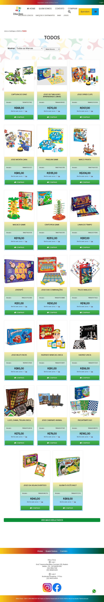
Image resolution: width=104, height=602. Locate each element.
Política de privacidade (71, 598)
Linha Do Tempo (85, 225)
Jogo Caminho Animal (52, 420)
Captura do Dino (19, 94)
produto (85, 11)
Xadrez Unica (85, 355)
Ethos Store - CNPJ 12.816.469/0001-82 (28, 598)
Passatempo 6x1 (85, 420)
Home (32, 8)
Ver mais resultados (52, 520)
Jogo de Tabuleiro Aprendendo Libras (52, 95)
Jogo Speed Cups (85, 94)
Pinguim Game (52, 160)
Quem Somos (45, 8)
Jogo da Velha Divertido (35, 485)
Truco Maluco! (85, 290)
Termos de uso (83, 598)
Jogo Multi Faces (19, 355)
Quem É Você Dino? (68, 485)
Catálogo (12, 31)
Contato (59, 8)
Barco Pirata (85, 160)
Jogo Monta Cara (19, 160)
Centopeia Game (52, 225)
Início (6, 31)
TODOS (24, 31)
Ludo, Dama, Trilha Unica (19, 420)
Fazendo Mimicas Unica (52, 355)
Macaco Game (19, 225)
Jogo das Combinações (52, 290)
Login (101, 2)
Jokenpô (19, 290)
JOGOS (18, 31)
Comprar (72, 8)
